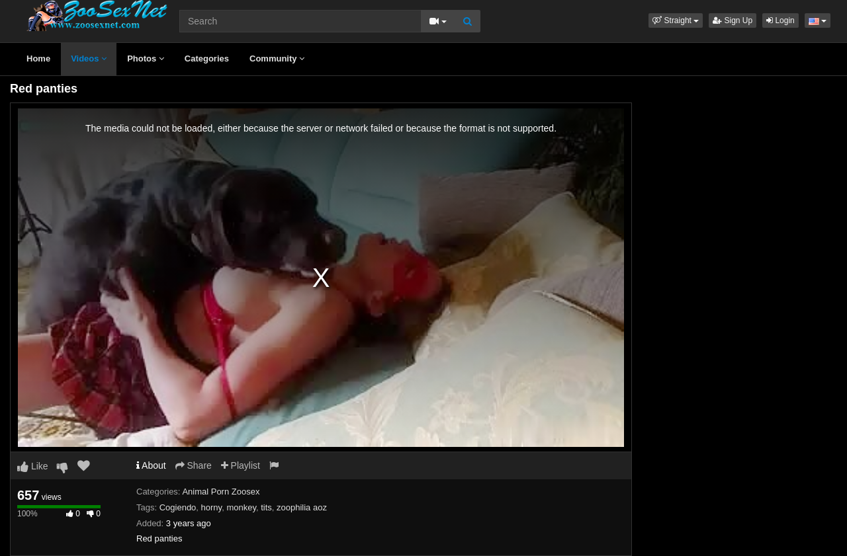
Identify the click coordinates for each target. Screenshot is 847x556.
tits (266, 507)
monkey (241, 507)
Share (193, 465)
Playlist (240, 465)
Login (780, 20)
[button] (675, 20)
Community (276, 58)
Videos (89, 58)
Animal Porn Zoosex (220, 491)
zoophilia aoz (302, 507)
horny (211, 507)
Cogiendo (178, 507)
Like (32, 466)
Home (38, 58)
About (151, 465)
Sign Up (732, 20)
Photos (145, 58)
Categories (207, 58)
